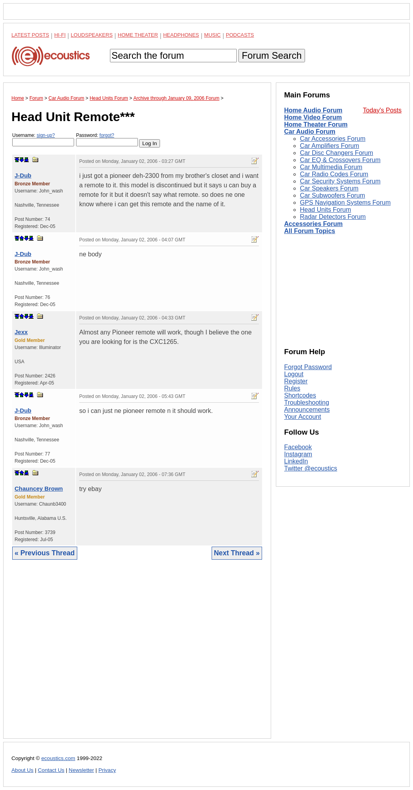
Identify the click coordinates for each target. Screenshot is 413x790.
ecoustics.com (58, 758)
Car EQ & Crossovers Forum (340, 160)
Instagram (298, 454)
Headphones (181, 35)
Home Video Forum (313, 117)
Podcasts (240, 35)
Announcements (307, 409)
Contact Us (51, 770)
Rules (292, 388)
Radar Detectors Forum (333, 216)
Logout (293, 374)
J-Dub (23, 175)
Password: (107, 139)
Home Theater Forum (316, 124)
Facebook (298, 447)
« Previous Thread (45, 553)
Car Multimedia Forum (331, 167)
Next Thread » (237, 553)
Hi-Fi (60, 35)
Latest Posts (30, 35)
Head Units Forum (325, 209)
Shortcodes (300, 395)
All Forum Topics (309, 231)
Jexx (21, 332)
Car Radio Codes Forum (334, 174)
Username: (43, 139)
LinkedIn (296, 461)
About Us (22, 770)
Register (296, 381)
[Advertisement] (137, 655)
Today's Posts (382, 110)
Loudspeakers (92, 35)
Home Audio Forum (313, 110)
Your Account (302, 416)
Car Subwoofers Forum (332, 195)
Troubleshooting (306, 402)
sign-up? (46, 135)
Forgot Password (308, 367)
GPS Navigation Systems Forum (345, 202)
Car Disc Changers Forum (336, 152)
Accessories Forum (313, 223)
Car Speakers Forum (329, 188)
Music (212, 35)
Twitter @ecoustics (310, 468)
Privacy (107, 770)
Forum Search (271, 55)
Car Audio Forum (309, 131)
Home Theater (138, 35)
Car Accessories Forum (332, 138)
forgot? (106, 135)
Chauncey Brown (39, 488)
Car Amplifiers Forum (329, 145)
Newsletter (81, 770)
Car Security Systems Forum (340, 181)
